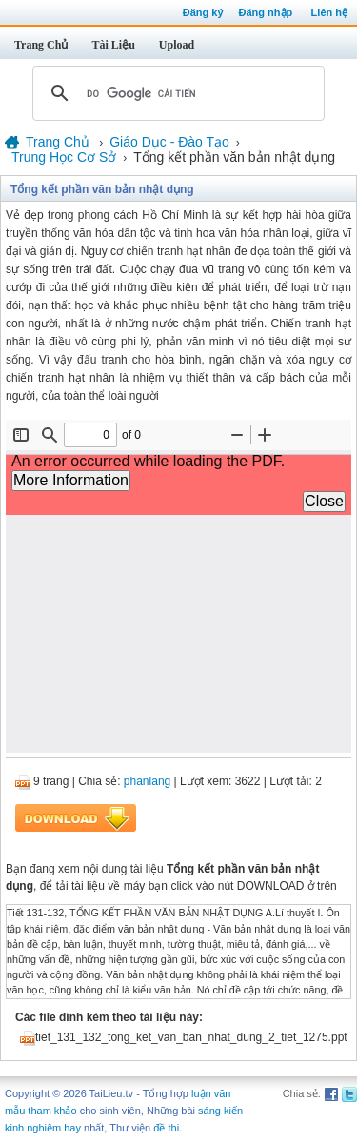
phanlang (147, 781)
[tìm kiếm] (176, 93)
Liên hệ (329, 12)
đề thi (166, 1127)
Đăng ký (203, 12)
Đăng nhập (266, 12)
